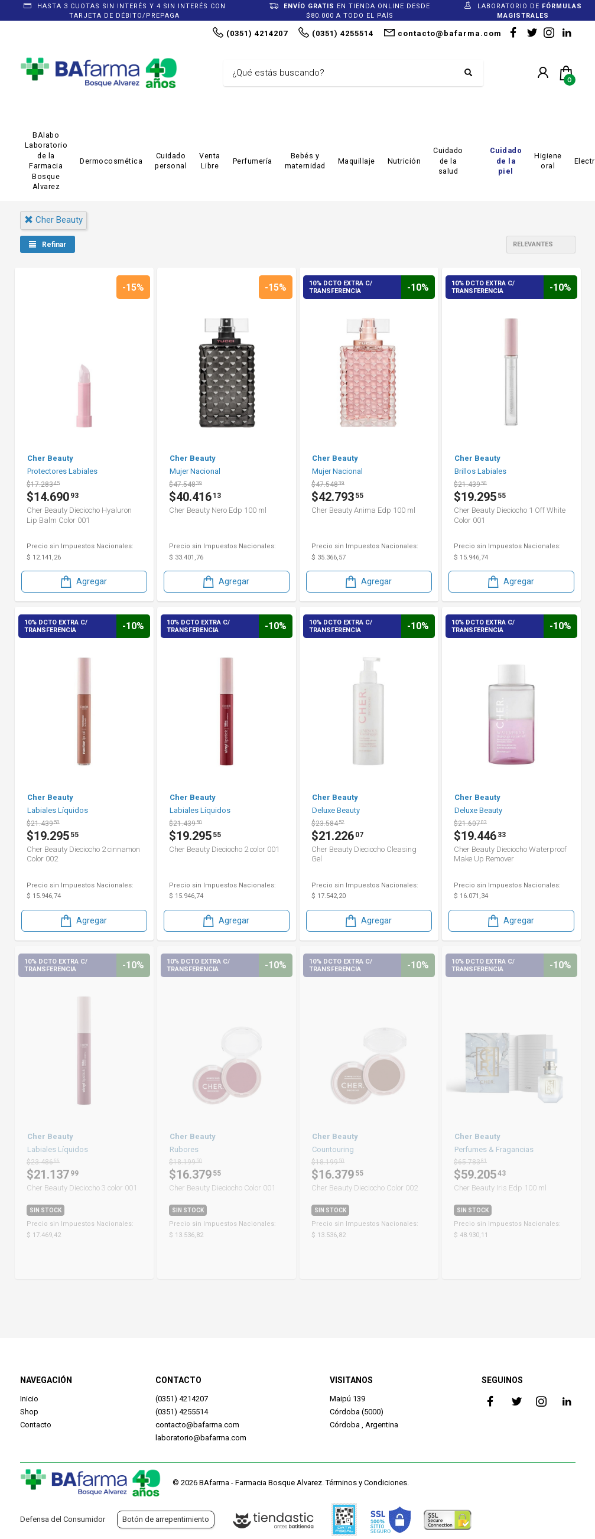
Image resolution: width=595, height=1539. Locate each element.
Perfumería (252, 161)
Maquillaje (356, 161)
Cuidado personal (171, 161)
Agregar (82, 581)
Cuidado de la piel (506, 160)
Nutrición (404, 161)
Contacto (35, 1424)
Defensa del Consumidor (62, 1519)
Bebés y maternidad (305, 161)
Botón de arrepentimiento (165, 1519)
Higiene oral (548, 161)
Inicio (29, 1398)
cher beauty (53, 219)
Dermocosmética (111, 161)
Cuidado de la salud (448, 160)
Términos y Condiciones (366, 1482)
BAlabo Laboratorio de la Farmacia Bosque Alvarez (46, 161)
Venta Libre (209, 161)
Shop (29, 1411)
